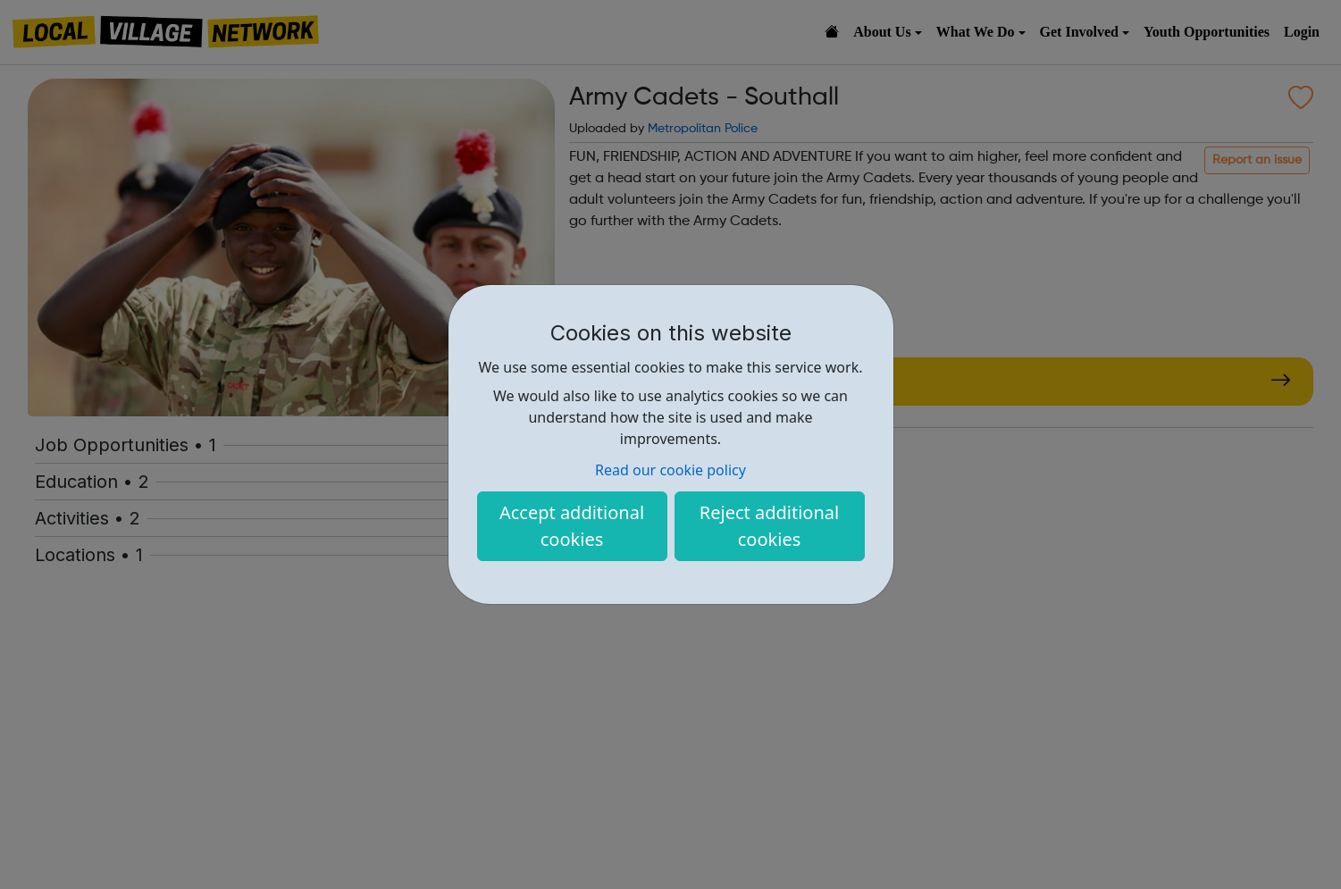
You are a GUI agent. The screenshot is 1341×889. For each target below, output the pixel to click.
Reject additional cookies (769, 525)
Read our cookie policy (670, 470)
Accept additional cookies (571, 525)
